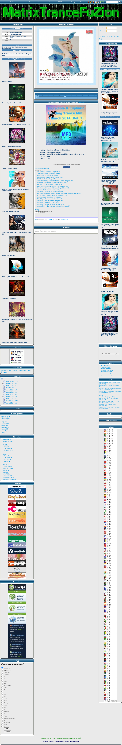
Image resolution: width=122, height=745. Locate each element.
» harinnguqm (5, 427)
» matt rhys (4, 431)
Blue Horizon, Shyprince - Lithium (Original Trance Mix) (53, 188)
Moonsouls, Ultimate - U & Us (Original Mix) (50, 204)
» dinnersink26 (5, 418)
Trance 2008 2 (10, 385)
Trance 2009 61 (10, 388)
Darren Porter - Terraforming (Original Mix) (50, 177)
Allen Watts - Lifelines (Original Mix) (48, 175)
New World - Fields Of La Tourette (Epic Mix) (50, 191)
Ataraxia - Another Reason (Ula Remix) (48, 190)
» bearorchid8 (5, 425)
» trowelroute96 (5, 416)
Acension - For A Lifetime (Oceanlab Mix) (49, 184)
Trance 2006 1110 (11, 381)
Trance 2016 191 (11, 403)
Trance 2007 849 (11, 383)
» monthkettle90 (5, 420)
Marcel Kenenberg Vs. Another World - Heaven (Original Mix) (55, 181)
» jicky (3, 432)
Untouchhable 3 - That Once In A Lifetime (49, 197)
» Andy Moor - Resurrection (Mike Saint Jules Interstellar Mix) (110, 391)
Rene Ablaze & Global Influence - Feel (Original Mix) (53, 186)
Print (36, 219)
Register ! (102, 39)
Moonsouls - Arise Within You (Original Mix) (50, 201)
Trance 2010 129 (11, 390)
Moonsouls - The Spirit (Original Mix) (48, 202)
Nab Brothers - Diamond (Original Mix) (48, 171)
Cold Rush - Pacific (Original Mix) (47, 179)
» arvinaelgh (4, 429)
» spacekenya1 (5, 423)
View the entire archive (107, 376)
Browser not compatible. (17, 185)
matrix (7, 441)
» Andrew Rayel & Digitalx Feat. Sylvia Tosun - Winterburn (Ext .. (110, 388)
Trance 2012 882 (11, 394)
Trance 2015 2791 (11, 401)
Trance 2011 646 (11, 392)
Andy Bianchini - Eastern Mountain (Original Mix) (52, 182)
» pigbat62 (4, 422)
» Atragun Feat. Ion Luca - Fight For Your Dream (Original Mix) (109, 401)
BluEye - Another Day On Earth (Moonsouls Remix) (52, 195)
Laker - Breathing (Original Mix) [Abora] (49, 173)
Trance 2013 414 (11, 396)
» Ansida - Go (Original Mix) (107, 397)
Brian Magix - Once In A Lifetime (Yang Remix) (51, 199)
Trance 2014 (82, 102)
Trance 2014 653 (11, 399)
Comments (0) (64, 219)
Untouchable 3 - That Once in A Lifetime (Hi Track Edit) (53, 206)
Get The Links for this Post (42, 168)
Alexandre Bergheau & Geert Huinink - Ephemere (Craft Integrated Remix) (59, 193)
